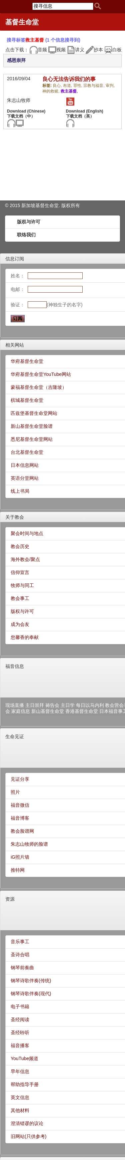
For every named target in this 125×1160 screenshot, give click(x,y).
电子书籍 (20, 1006)
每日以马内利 (90, 705)
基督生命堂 (22, 22)
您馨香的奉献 (25, 637)
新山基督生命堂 (47, 711)
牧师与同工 (22, 585)
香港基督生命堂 (81, 711)
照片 (15, 792)
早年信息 (20, 1071)
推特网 (18, 870)
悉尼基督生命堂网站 (32, 439)
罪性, (78, 85)
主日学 (68, 705)
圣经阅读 (20, 1019)
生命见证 (14, 736)
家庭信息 (20, 711)
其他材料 (20, 1110)
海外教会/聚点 (25, 559)
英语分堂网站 (25, 478)
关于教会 (14, 517)
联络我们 (26, 234)
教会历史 (20, 546)
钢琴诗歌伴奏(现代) (31, 993)
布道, (68, 85)
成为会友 (20, 624)
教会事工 (20, 598)
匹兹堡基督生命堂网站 (34, 413)
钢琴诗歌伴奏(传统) (31, 980)
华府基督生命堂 (27, 361)
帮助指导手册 (25, 1084)
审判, (110, 85)
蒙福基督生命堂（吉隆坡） (39, 387)
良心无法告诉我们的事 (69, 79)
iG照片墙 (20, 857)
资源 (10, 899)
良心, (58, 85)
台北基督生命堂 (27, 452)
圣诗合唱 (20, 954)
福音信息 (14, 666)
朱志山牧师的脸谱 (29, 844)
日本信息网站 (25, 465)
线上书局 (20, 491)
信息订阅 (14, 258)
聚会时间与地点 (27, 533)
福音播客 (20, 1045)
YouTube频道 (24, 1058)
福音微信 (20, 805)
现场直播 (14, 705)
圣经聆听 (20, 1032)
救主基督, (69, 91)
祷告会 (52, 705)
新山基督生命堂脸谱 (32, 426)
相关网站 (14, 345)
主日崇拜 (34, 705)
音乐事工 (20, 941)
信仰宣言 (20, 572)
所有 (75, 205)
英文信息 (20, 1097)
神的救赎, (51, 91)
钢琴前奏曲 (22, 967)
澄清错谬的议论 (27, 1123)
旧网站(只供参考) (28, 1136)
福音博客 (20, 818)
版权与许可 (28, 221)
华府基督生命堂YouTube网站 (41, 374)
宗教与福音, (94, 85)
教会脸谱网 (22, 831)
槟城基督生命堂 (27, 400)
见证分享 (20, 779)
